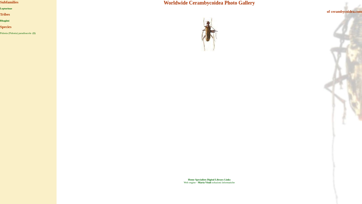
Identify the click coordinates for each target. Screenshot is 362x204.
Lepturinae (6, 8)
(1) (34, 33)
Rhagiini (4, 20)
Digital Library (215, 179)
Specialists (200, 179)
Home (191, 179)
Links (227, 179)
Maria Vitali (204, 182)
